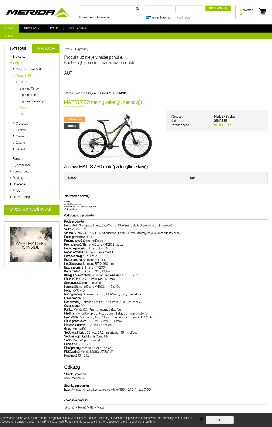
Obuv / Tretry (21, 197)
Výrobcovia (46, 48)
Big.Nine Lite (28, 95)
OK (220, 420)
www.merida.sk (74, 378)
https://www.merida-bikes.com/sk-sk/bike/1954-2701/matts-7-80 (107, 389)
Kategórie (18, 49)
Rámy (16, 159)
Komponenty (21, 171)
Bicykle (69, 407)
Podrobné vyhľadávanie (94, 17)
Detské (20, 149)
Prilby (16, 190)
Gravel (20, 136)
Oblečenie (19, 184)
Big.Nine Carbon (30, 88)
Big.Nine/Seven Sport (33, 101)
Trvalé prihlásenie (159, 17)
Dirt (22, 114)
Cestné (20, 143)
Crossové (22, 123)
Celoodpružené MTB (29, 69)
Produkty (31, 28)
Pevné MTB (85, 407)
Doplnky (18, 178)
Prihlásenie (78, 28)
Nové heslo (183, 17)
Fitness (21, 130)
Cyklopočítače (22, 165)
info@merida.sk (70, 209)
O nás (9, 28)
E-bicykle (19, 56)
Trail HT (24, 82)
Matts (23, 108)
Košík (54, 28)
